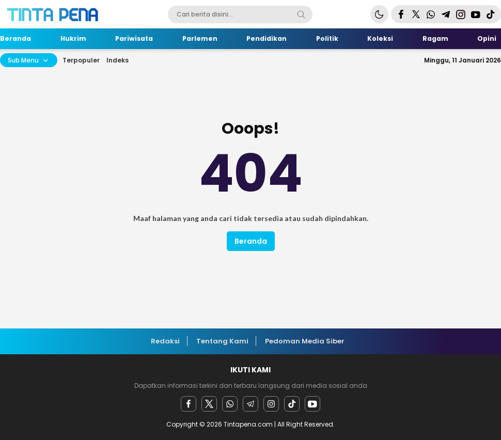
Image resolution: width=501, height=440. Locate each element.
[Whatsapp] (230, 404)
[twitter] (209, 404)
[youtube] (312, 404)
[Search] (301, 14)
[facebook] (188, 404)
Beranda (250, 241)
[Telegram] (250, 404)
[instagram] (271, 404)
